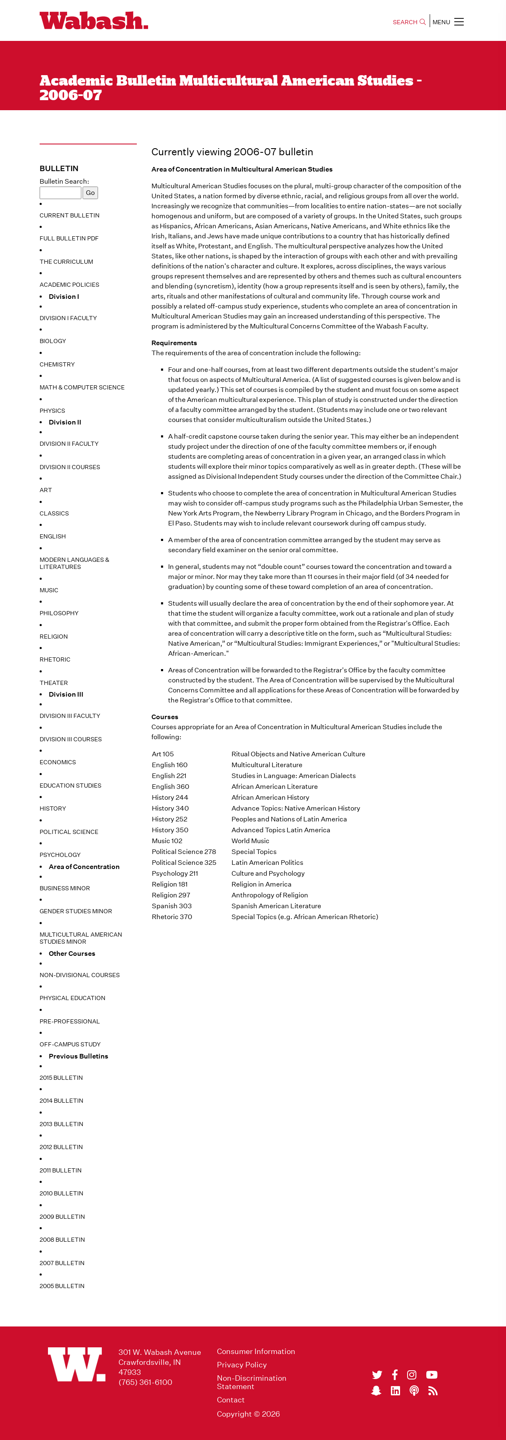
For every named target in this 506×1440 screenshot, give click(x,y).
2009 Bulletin (62, 1216)
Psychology (60, 855)
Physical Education (73, 998)
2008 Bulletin (62, 1239)
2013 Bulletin (61, 1124)
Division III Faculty (70, 716)
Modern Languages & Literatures (74, 563)
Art (46, 490)
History (53, 808)
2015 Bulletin (61, 1077)
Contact (231, 1400)
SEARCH (409, 22)
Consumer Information (256, 1351)
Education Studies (70, 785)
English (53, 536)
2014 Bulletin (61, 1100)
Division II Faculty (69, 443)
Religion (54, 636)
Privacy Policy (242, 1365)
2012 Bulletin (61, 1147)
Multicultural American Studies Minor (81, 938)
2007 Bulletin (62, 1263)
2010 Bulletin (61, 1193)
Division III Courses (71, 739)
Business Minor (65, 888)
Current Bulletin (70, 215)
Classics (54, 513)
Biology (53, 341)
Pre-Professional (70, 1021)
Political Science (69, 832)
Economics (58, 762)
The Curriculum (66, 261)
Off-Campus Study (70, 1044)
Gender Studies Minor (76, 911)
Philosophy (59, 613)
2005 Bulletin (62, 1286)
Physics (52, 410)
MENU (448, 21)
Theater (54, 683)
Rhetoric (55, 659)
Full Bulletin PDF (69, 238)
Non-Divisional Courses (80, 975)
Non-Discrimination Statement (252, 1382)
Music (49, 590)
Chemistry (57, 364)
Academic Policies (69, 284)
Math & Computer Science (82, 387)
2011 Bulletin (61, 1170)
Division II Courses (70, 467)
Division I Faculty (68, 318)
